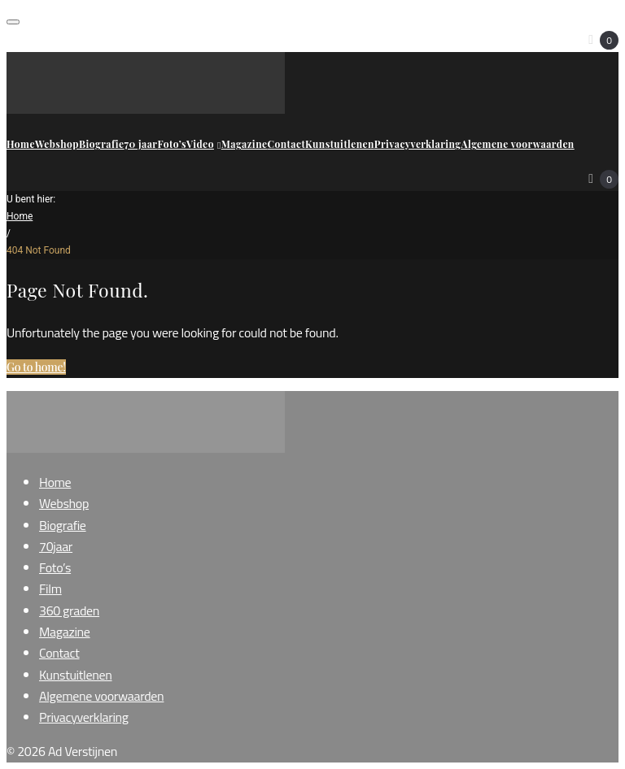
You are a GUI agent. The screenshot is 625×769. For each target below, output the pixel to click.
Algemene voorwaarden (517, 143)
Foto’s (171, 143)
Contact (287, 143)
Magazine (244, 143)
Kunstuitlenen (339, 143)
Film (50, 588)
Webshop (57, 143)
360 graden (69, 610)
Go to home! (36, 367)
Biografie (101, 143)
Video (203, 143)
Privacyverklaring (417, 143)
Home (21, 143)
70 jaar (140, 143)
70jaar (55, 546)
